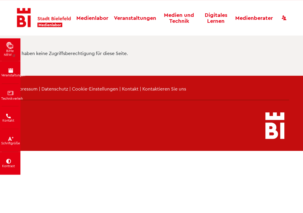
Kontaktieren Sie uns (164, 88)
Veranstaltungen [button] (135, 18)
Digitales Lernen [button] (216, 18)
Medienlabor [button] (92, 18)
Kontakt (130, 88)
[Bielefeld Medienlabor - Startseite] (43, 18)
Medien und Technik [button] (179, 18)
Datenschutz (54, 88)
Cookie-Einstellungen (95, 88)
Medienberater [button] (254, 18)
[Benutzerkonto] (284, 17)
